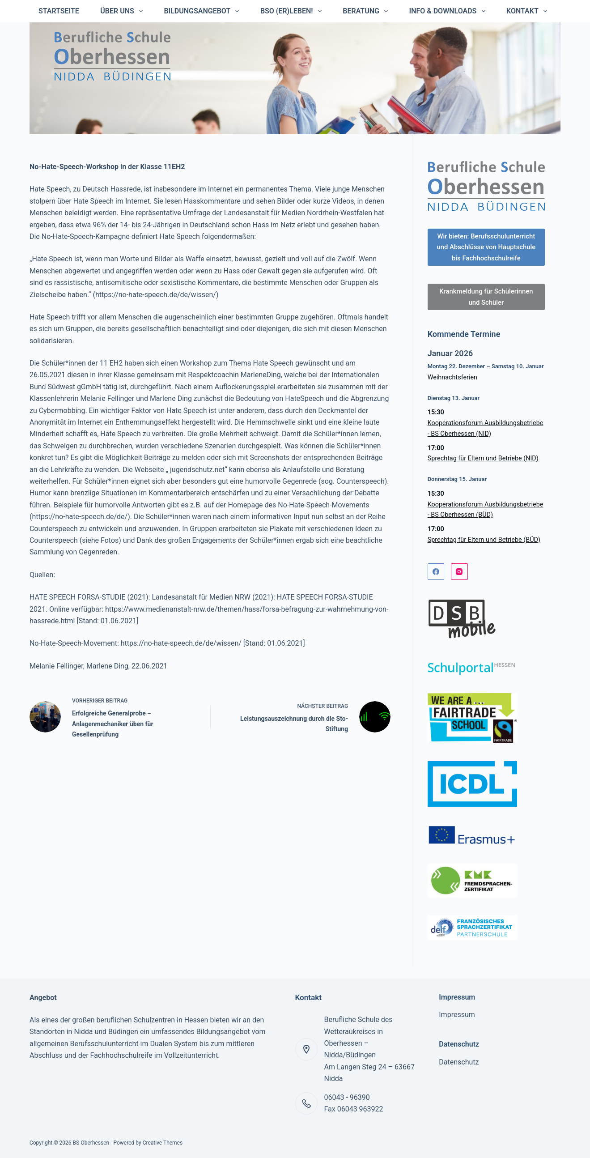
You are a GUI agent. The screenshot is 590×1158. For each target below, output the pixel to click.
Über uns (123, 11)
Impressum (457, 1015)
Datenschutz (459, 1062)
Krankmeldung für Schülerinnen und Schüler (486, 308)
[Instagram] (459, 583)
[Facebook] (436, 583)
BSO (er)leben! (292, 11)
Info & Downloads (449, 11)
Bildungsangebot (203, 11)
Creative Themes (163, 1143)
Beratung (367, 11)
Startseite (58, 11)
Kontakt (528, 11)
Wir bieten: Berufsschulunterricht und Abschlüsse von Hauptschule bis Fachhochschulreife (486, 252)
